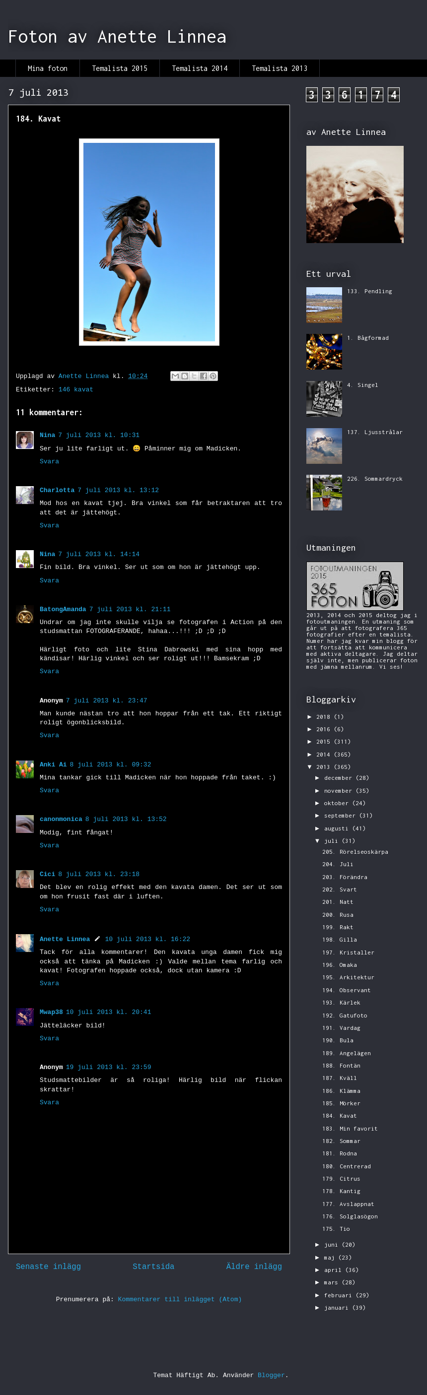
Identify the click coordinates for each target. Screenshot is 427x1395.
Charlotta (57, 490)
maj (331, 1257)
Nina (47, 435)
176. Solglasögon (350, 1216)
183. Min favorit (350, 1128)
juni (333, 1244)
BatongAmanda (63, 609)
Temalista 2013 (279, 68)
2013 (325, 766)
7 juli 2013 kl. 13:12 (118, 490)
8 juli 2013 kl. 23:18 (99, 874)
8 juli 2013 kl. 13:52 (126, 819)
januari (338, 1307)
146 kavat (76, 389)
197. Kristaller (348, 952)
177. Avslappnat (348, 1204)
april (334, 1270)
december (340, 777)
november (340, 790)
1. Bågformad (368, 337)
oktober (338, 803)
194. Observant (346, 990)
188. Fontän (341, 1065)
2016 (325, 729)
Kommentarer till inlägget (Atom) (180, 1299)
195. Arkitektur (348, 977)
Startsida (153, 1267)
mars (333, 1282)
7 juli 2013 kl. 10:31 (99, 435)
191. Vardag (341, 1027)
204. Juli (338, 864)
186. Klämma (341, 1090)
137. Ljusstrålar (375, 432)
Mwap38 (51, 1012)
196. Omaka (339, 964)
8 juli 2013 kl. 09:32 (110, 764)
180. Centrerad (346, 1166)
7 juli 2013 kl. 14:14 (99, 554)
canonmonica (61, 819)
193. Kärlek (341, 1002)
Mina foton (48, 68)
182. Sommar (341, 1141)
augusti (338, 828)
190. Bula (338, 1040)
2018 (325, 716)
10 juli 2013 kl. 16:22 (147, 939)
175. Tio (336, 1228)
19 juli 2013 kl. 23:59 (108, 1067)
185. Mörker (341, 1103)
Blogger (271, 1375)
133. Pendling (369, 291)
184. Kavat (339, 1115)
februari (340, 1295)
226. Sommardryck (375, 478)
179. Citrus (341, 1178)
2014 (325, 754)
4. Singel (362, 384)
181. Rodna (339, 1153)
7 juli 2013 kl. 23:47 (106, 700)
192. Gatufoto (344, 1015)
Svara (49, 461)
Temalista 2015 (119, 68)
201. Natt (338, 901)
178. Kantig (341, 1191)
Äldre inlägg (254, 1267)
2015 (325, 741)
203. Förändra (344, 877)
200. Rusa (338, 914)
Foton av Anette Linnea (117, 36)
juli (333, 840)
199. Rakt (338, 927)
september (341, 815)
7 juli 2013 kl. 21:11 (130, 609)
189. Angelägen (346, 1053)
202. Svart (339, 889)
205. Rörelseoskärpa (355, 851)
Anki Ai (53, 764)
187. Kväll (339, 1078)
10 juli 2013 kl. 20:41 (108, 1012)
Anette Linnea (65, 939)
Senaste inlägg (48, 1267)
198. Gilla (339, 939)
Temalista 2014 (199, 68)
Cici (47, 874)
